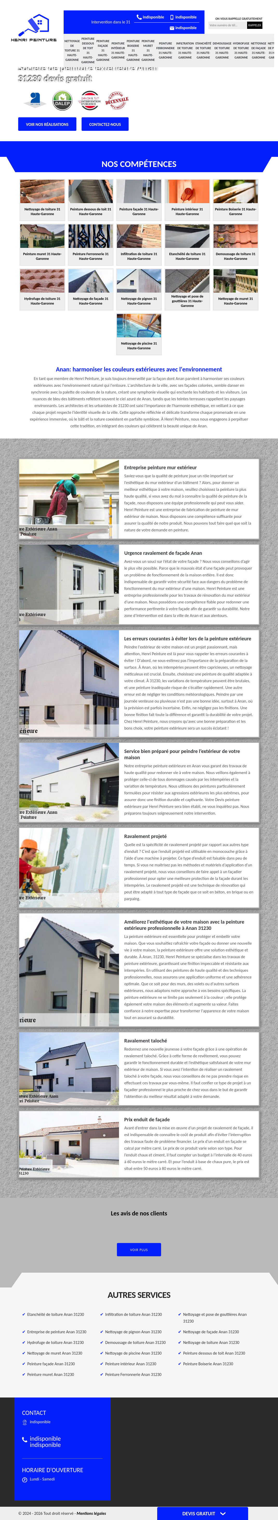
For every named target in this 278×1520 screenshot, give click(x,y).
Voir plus (139, 1250)
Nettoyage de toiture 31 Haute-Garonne (72, 50)
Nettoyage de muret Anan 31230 (54, 1353)
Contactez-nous (105, 124)
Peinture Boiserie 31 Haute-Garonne (133, 50)
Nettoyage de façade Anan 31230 (211, 1331)
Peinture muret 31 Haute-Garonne (148, 50)
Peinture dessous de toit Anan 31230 (214, 1353)
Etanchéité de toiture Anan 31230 (55, 1314)
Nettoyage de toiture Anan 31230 (211, 1342)
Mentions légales (91, 1513)
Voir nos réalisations (47, 124)
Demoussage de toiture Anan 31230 (135, 1342)
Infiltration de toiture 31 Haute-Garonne (185, 50)
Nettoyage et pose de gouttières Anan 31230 (215, 1318)
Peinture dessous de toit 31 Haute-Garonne (88, 50)
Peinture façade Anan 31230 (51, 1363)
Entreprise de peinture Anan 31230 (56, 1331)
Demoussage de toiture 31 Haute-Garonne (222, 50)
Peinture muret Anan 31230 (50, 1374)
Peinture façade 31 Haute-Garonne (102, 50)
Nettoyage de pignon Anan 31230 (133, 1331)
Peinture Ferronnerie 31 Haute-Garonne (165, 50)
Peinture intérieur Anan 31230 (130, 1363)
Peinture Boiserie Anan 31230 (208, 1363)
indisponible (150, 17)
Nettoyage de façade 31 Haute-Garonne (258, 50)
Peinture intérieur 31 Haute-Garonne (118, 50)
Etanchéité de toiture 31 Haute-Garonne (203, 50)
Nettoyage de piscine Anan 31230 (133, 1353)
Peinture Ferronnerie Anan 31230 (133, 1374)
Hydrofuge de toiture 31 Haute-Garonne (241, 50)
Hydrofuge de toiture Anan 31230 (55, 1342)
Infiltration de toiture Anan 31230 (133, 1314)
